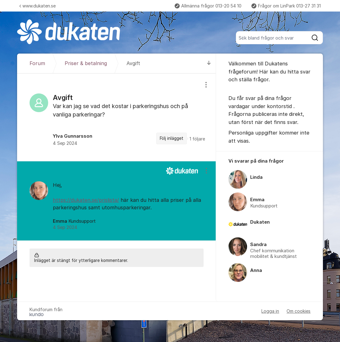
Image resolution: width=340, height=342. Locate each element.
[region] (116, 117)
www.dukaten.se (37, 5)
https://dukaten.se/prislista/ (86, 200)
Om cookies (298, 311)
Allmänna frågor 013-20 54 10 (208, 5)
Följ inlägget (171, 138)
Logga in (270, 311)
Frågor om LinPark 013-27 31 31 (286, 5)
